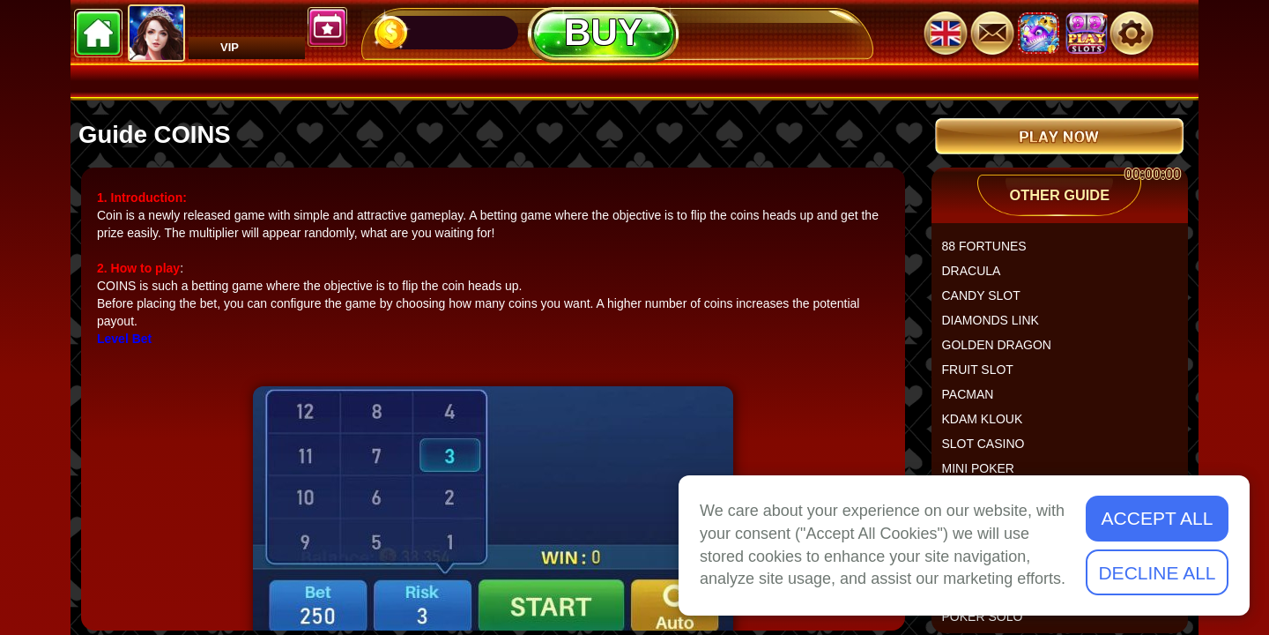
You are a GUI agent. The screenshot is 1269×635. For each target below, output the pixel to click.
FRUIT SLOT (984, 377)
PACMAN (975, 401)
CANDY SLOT (988, 302)
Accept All (1157, 518)
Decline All (1156, 573)
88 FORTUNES (991, 253)
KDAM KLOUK (989, 426)
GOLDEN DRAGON (1003, 352)
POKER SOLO (989, 623)
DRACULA (978, 278)
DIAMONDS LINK (997, 327)
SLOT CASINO (990, 451)
